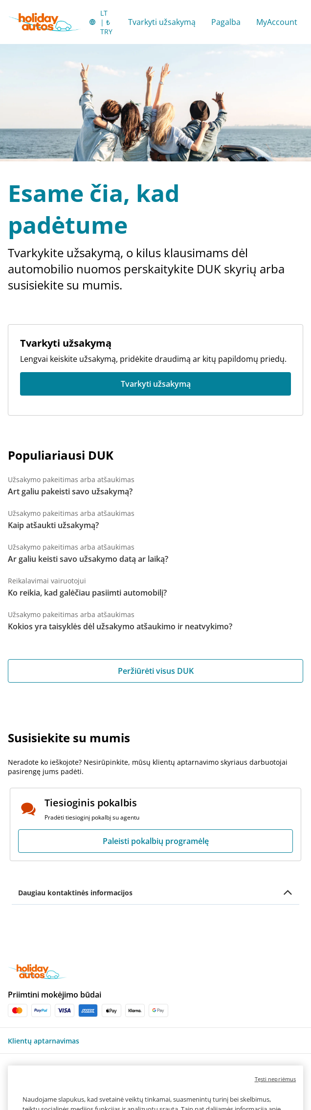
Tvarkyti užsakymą (162, 22)
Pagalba (226, 22)
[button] (100, 22)
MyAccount (276, 22)
